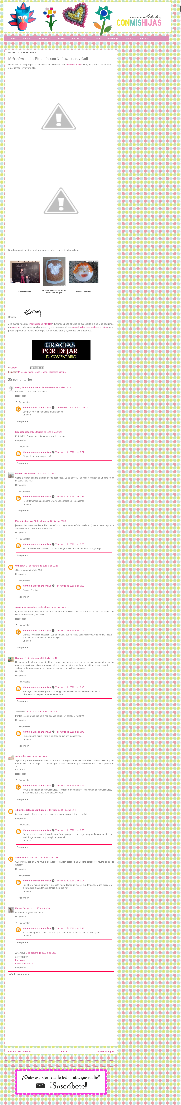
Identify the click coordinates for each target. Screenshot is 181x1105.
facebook (16, 327)
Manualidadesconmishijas (37, 407)
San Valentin (43, 38)
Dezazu (19, 658)
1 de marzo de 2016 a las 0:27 (35, 756)
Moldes (26, 38)
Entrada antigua (105, 1051)
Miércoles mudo (25, 372)
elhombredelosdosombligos (30, 810)
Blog (13, 38)
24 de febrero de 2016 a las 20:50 (50, 521)
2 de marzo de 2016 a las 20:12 (38, 908)
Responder (20, 396)
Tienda (61, 38)
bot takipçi (20, 960)
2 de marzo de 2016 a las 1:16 (61, 810)
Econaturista (22, 432)
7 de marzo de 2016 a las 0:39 (69, 586)
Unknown (20, 566)
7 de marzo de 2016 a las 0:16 (69, 496)
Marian (19, 473)
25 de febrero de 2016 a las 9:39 (53, 607)
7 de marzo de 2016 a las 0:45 (69, 687)
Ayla (17, 756)
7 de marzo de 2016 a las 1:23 (69, 830)
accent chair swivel (24, 963)
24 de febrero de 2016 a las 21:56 (42, 566)
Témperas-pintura (57, 372)
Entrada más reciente (19, 1051)
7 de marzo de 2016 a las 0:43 (69, 630)
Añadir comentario (19, 974)
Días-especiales (80, 38)
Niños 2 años (41, 372)
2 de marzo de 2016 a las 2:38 (43, 857)
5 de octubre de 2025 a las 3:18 (41, 953)
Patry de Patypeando (26, 387)
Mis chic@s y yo (24, 521)
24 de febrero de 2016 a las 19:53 (39, 473)
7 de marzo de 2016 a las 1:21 (69, 785)
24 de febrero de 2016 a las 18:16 (46, 432)
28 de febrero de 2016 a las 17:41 (41, 658)
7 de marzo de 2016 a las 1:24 (69, 881)
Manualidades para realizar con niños (89, 327)
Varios (129, 38)
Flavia (18, 908)
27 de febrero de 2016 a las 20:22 (71, 407)
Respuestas (24, 402)
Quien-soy (145, 38)
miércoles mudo (74, 64)
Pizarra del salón (24, 291)
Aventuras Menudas (26, 607)
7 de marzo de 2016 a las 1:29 (69, 928)
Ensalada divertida (83, 291)
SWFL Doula (21, 857)
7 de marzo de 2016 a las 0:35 (69, 544)
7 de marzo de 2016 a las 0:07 (69, 452)
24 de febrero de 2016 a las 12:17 (55, 387)
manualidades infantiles (40, 324)
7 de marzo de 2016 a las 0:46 (69, 732)
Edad (97, 38)
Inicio (64, 1051)
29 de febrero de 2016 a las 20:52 (42, 711)
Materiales (112, 38)
